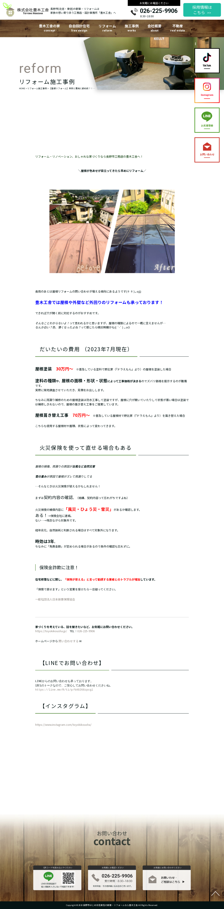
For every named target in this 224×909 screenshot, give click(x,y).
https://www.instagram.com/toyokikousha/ (63, 727)
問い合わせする (69, 643)
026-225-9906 (159, 11)
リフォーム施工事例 (37, 88)
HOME (22, 88)
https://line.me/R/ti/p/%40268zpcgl (64, 692)
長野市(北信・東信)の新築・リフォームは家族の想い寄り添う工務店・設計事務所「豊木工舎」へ (83, 10)
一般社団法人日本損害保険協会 (55, 602)
